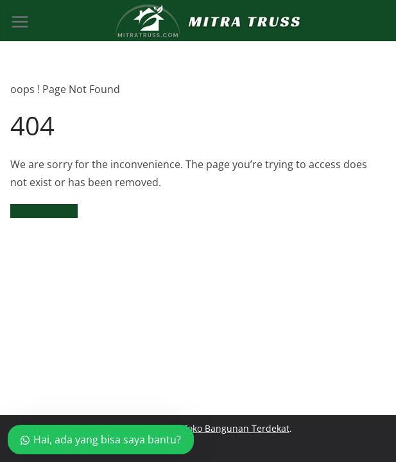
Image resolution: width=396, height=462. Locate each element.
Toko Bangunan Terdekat (235, 428)
